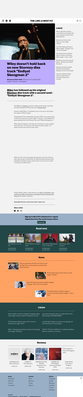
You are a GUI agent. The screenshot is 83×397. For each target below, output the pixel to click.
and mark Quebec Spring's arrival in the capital (64, 69)
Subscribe (41, 222)
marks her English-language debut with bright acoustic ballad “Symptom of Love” (24, 315)
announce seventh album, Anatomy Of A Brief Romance (64, 62)
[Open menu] (80, 20)
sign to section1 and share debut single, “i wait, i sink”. (64, 55)
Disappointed (42, 108)
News (10, 81)
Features (31, 381)
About (10, 376)
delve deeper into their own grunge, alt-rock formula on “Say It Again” (57, 323)
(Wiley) (15, 81)
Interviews (12, 248)
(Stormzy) (23, 81)
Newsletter (11, 379)
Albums (31, 385)
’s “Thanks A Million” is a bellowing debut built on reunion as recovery (58, 330)
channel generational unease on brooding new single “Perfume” (24, 330)
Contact (10, 383)
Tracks (31, 383)
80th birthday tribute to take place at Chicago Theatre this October (63, 76)
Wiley (10, 90)
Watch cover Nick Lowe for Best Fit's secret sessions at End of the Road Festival (65, 34)
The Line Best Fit (41, 21)
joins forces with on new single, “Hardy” (63, 41)
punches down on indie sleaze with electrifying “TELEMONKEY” (57, 315)
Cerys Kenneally (35, 80)
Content (31, 376)
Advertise (11, 381)
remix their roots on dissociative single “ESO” (22, 323)
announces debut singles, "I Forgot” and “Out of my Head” (64, 48)
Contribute (11, 385)
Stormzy (12, 92)
